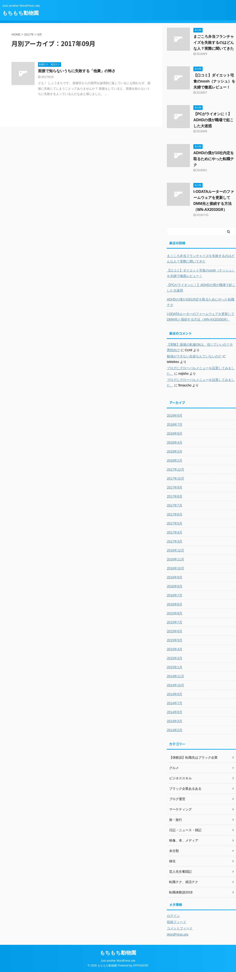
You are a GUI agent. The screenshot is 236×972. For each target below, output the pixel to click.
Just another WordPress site (118, 960)
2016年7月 (174, 595)
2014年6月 (174, 712)
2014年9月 (174, 694)
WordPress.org (177, 934)
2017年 (29, 34)
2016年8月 (174, 586)
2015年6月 (174, 631)
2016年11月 (175, 559)
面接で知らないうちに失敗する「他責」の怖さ (76, 71)
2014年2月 (174, 730)
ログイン (173, 916)
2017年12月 (175, 469)
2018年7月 (174, 424)
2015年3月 (174, 658)
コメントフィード (180, 928)
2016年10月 (175, 568)
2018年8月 (174, 415)
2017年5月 (174, 523)
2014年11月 (175, 676)
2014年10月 (175, 685)
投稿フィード (176, 922)
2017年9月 (174, 487)
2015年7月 (174, 622)
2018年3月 (174, 451)
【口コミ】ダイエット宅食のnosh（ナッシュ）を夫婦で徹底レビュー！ (214, 81)
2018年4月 (174, 442)
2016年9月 (174, 577)
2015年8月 (174, 613)
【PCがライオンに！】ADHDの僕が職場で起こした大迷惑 (213, 120)
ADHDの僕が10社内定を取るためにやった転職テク (213, 159)
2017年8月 (174, 496)
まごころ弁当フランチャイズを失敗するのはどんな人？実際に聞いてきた (213, 42)
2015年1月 (174, 667)
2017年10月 (175, 478)
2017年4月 (174, 532)
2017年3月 (174, 541)
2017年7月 (174, 505)
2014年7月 (174, 703)
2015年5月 (174, 640)
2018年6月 (174, 433)
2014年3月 (174, 721)
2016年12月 (175, 550)
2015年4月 (174, 649)
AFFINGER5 (140, 965)
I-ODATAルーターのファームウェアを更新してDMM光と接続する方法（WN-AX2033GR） (200, 316)
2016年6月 (174, 604)
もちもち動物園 (20, 13)
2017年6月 (174, 514)
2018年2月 (174, 460)
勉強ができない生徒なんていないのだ (194, 356)
